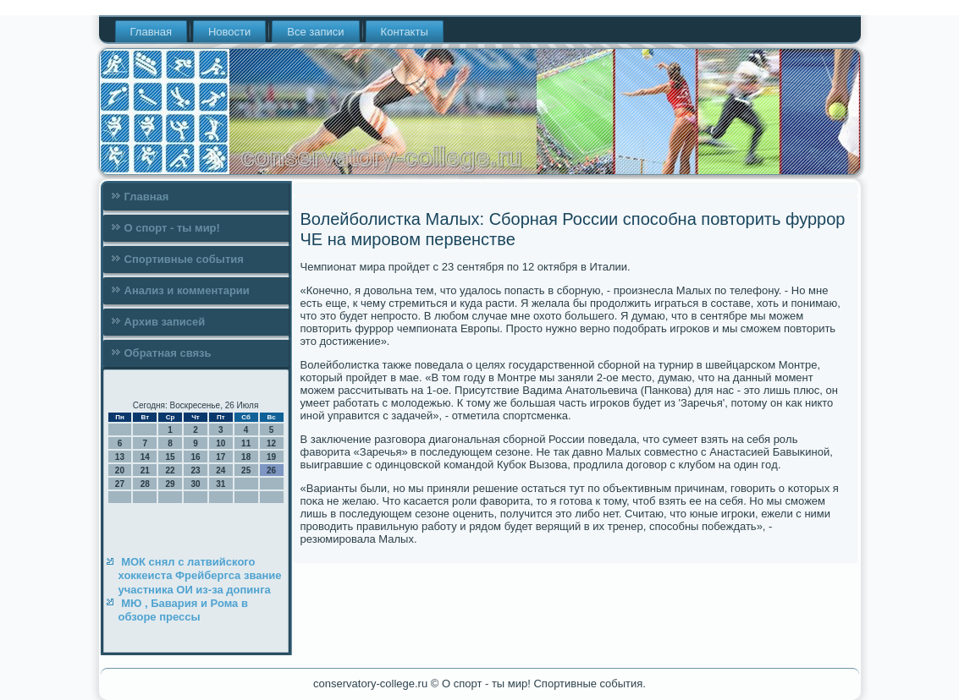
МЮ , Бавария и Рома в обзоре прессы (183, 610)
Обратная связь (168, 353)
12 (271, 443)
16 (195, 457)
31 (220, 484)
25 (246, 470)
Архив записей (165, 321)
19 (271, 457)
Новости (229, 31)
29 (170, 484)
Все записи (315, 31)
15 (170, 457)
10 (220, 443)
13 (119, 457)
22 (170, 470)
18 (246, 457)
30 (195, 484)
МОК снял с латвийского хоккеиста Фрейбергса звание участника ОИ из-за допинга (200, 575)
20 (119, 470)
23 (195, 470)
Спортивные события (184, 259)
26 (271, 470)
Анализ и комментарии (187, 290)
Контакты (404, 31)
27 (119, 484)
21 (145, 470)
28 (145, 484)
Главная (151, 31)
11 (246, 443)
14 (145, 457)
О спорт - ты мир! (172, 227)
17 (220, 457)
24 (220, 470)
